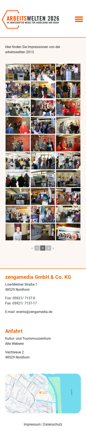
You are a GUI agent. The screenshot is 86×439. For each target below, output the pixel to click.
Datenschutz (52, 424)
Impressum (32, 424)
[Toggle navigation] (79, 19)
